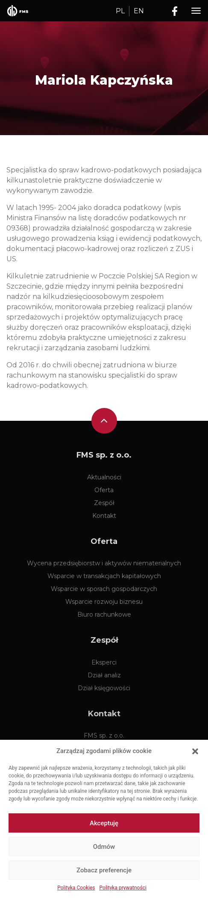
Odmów (104, 847)
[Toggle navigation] (196, 11)
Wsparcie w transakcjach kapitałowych (104, 576)
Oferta (104, 490)
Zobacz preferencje (104, 870)
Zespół (104, 503)
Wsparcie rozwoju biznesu (104, 602)
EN (139, 11)
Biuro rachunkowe (104, 614)
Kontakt (104, 516)
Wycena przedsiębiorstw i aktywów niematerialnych (104, 563)
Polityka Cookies (76, 888)
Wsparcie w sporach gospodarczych (104, 589)
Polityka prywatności (123, 888)
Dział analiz (104, 675)
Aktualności (104, 477)
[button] (195, 751)
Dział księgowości (104, 688)
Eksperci (104, 662)
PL (120, 11)
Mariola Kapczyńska (104, 80)
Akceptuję (104, 823)
